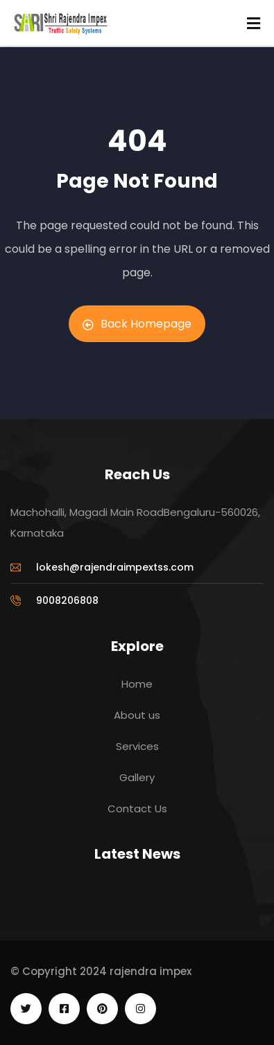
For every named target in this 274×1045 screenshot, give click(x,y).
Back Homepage (137, 324)
